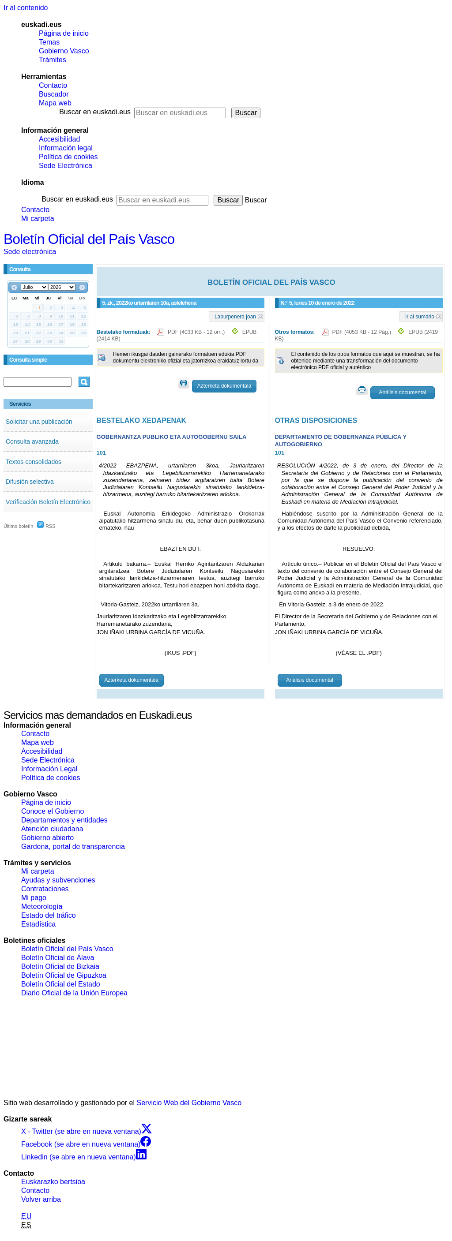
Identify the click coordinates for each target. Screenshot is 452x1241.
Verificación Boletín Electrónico (48, 501)
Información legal (66, 148)
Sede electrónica (30, 251)
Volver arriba (41, 1199)
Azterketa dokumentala (224, 386)
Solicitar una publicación (39, 421)
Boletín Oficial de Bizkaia (60, 966)
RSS (46, 526)
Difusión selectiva (30, 481)
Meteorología (41, 906)
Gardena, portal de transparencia (73, 846)
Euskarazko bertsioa (53, 1181)
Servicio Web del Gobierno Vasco (189, 1102)
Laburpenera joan (235, 316)
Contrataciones (45, 889)
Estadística (38, 924)
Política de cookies (68, 157)
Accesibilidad (59, 139)
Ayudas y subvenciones (58, 880)
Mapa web (55, 103)
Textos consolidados (33, 461)
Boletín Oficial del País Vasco (89, 239)
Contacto (53, 85)
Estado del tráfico (48, 915)
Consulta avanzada (32, 441)
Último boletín (18, 526)
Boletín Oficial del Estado (60, 984)
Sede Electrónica (65, 165)
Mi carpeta (37, 218)
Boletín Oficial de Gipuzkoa (63, 975)
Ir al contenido (26, 7)
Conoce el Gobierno (52, 811)
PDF (197, 332)
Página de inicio (64, 33)
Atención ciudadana (52, 829)
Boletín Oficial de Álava (57, 957)
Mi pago (33, 897)
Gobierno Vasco (64, 51)
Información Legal (49, 769)
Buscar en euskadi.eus (95, 112)
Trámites (52, 60)
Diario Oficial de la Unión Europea (74, 993)
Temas (49, 42)
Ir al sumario (419, 316)
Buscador (54, 94)
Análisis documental (402, 392)
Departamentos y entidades (64, 820)
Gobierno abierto (47, 837)
